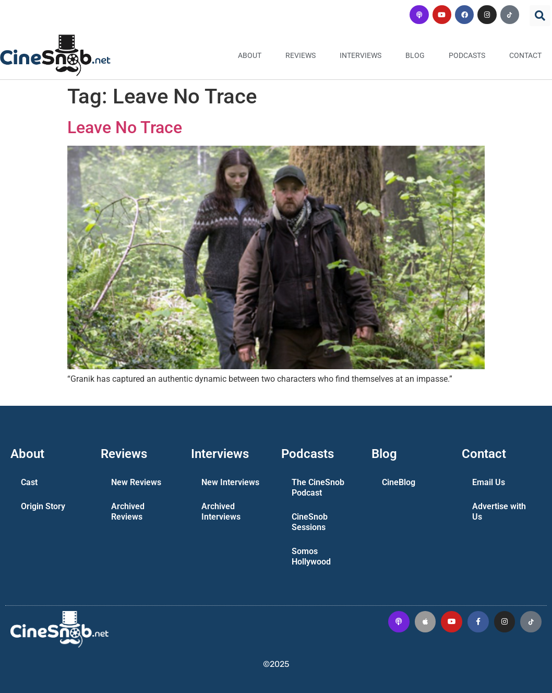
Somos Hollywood (311, 556)
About (249, 55)
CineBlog (398, 482)
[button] (540, 15)
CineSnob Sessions (310, 522)
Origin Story (43, 506)
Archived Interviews (221, 511)
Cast (29, 482)
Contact (525, 55)
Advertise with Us (499, 511)
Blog (415, 55)
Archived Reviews (128, 511)
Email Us (488, 482)
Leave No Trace (124, 127)
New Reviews (136, 482)
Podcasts (467, 55)
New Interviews (230, 482)
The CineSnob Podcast (318, 487)
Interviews (360, 55)
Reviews (300, 55)
